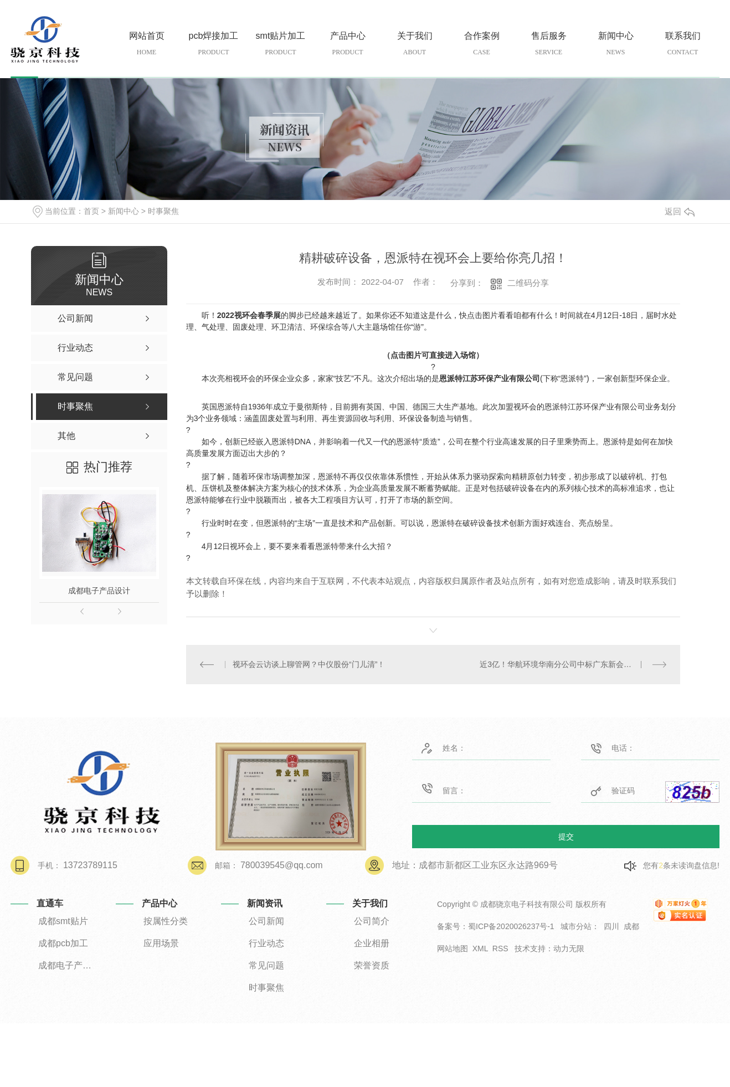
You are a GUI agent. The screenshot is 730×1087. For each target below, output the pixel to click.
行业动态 (266, 943)
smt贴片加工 (280, 44)
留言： (466, 788)
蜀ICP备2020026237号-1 (511, 926)
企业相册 (371, 943)
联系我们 (682, 44)
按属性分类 (165, 921)
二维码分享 (528, 283)
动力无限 (568, 948)
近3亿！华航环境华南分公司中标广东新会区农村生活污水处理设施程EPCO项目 (573, 664)
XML (480, 948)
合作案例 (481, 44)
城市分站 (576, 926)
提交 (566, 836)
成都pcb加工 (63, 943)
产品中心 (347, 44)
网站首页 (146, 44)
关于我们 (414, 44)
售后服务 (548, 44)
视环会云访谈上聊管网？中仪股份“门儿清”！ (309, 664)
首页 (91, 211)
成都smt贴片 (63, 921)
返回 (680, 211)
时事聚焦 (163, 211)
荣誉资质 (371, 965)
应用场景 (161, 943)
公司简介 (371, 921)
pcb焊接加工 (213, 44)
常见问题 (266, 965)
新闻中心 (615, 44)
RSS (500, 948)
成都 (631, 926)
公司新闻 (266, 921)
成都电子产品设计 (99, 590)
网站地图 (452, 948)
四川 (611, 926)
